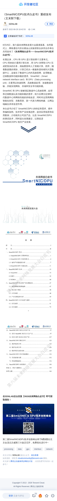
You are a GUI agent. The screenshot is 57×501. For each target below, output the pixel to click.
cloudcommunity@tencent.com (30, 458)
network (49, 449)
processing (8, 449)
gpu (27, 449)
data (19, 449)
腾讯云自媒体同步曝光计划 (21, 461)
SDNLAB (29, 36)
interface (37, 449)
